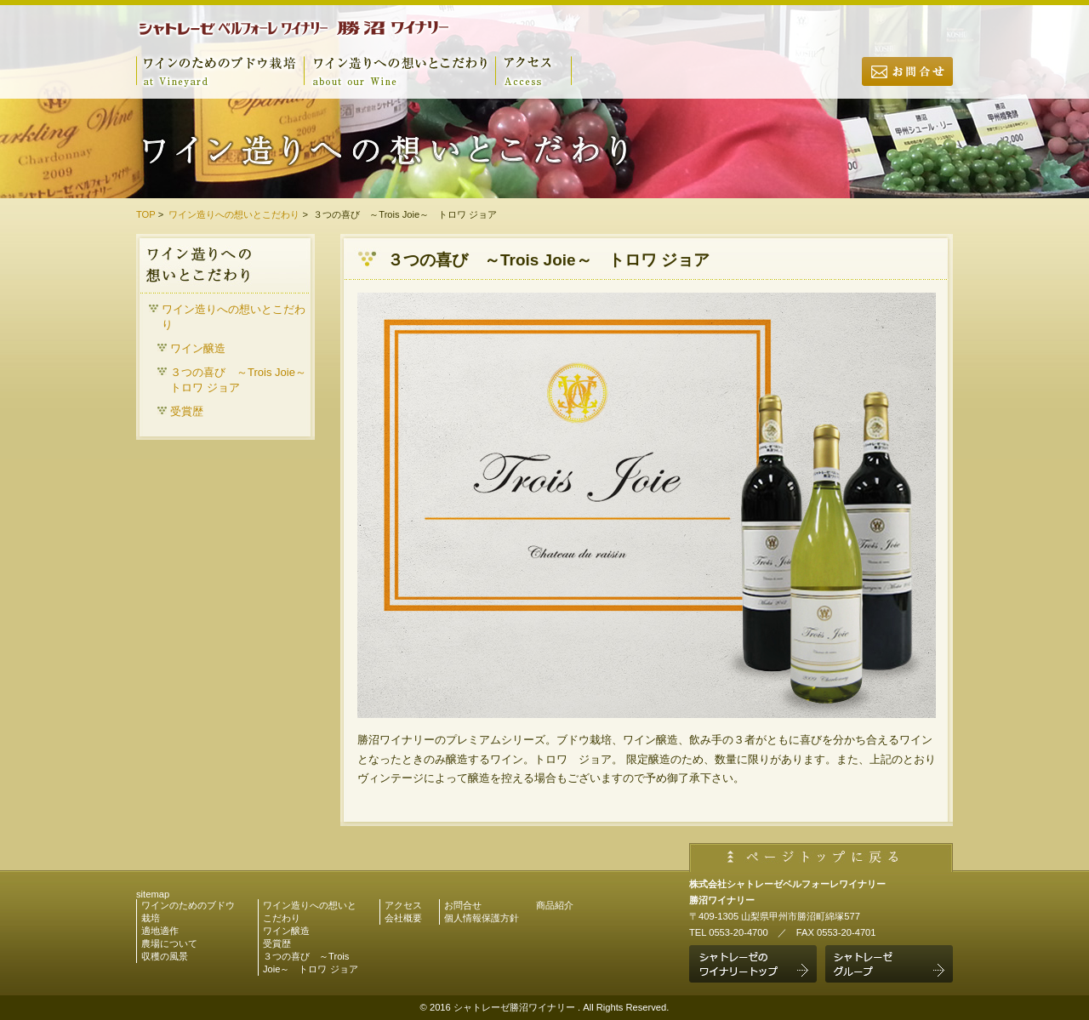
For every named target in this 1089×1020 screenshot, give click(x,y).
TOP (146, 214)
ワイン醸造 (197, 348)
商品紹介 (554, 905)
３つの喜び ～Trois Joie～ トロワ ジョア (240, 380)
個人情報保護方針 (481, 918)
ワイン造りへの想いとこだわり (399, 71)
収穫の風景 (164, 956)
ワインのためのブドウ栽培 (220, 71)
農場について (169, 943)
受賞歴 (186, 411)
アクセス (533, 71)
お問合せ (907, 85)
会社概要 (403, 918)
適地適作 (160, 931)
